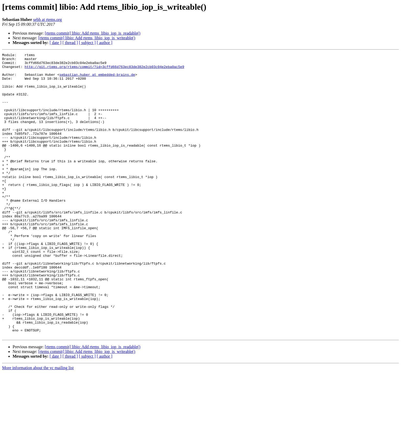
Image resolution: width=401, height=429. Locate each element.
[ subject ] (87, 42)
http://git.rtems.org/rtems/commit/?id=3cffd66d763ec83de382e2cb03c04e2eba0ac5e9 (104, 69)
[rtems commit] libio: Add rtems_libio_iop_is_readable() (92, 33)
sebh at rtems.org (47, 19)
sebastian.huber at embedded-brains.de (97, 79)
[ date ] (55, 42)
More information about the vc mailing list (38, 424)
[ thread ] (70, 42)
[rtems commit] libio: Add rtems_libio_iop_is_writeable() (86, 38)
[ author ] (105, 42)
